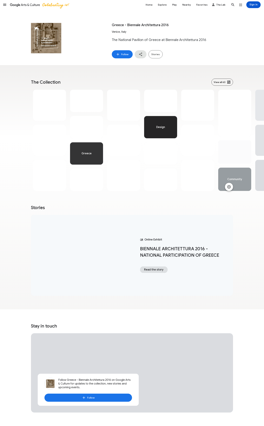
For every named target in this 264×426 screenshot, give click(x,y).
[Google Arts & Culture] (39, 4)
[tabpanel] (49, 140)
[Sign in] (253, 4)
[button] (5, 5)
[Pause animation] (229, 187)
